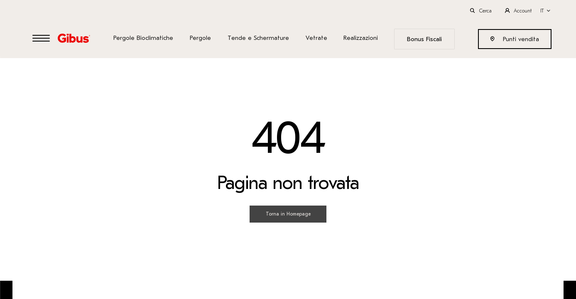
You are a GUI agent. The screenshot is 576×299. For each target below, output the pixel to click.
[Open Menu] (41, 39)
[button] (546, 11)
